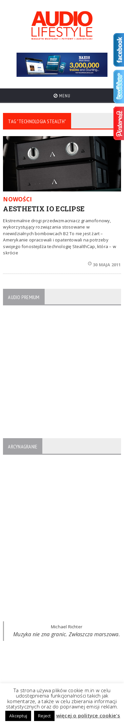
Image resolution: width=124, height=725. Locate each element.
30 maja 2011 (104, 265)
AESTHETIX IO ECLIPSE (44, 208)
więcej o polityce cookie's (88, 715)
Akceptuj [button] (18, 716)
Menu (62, 96)
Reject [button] (44, 716)
